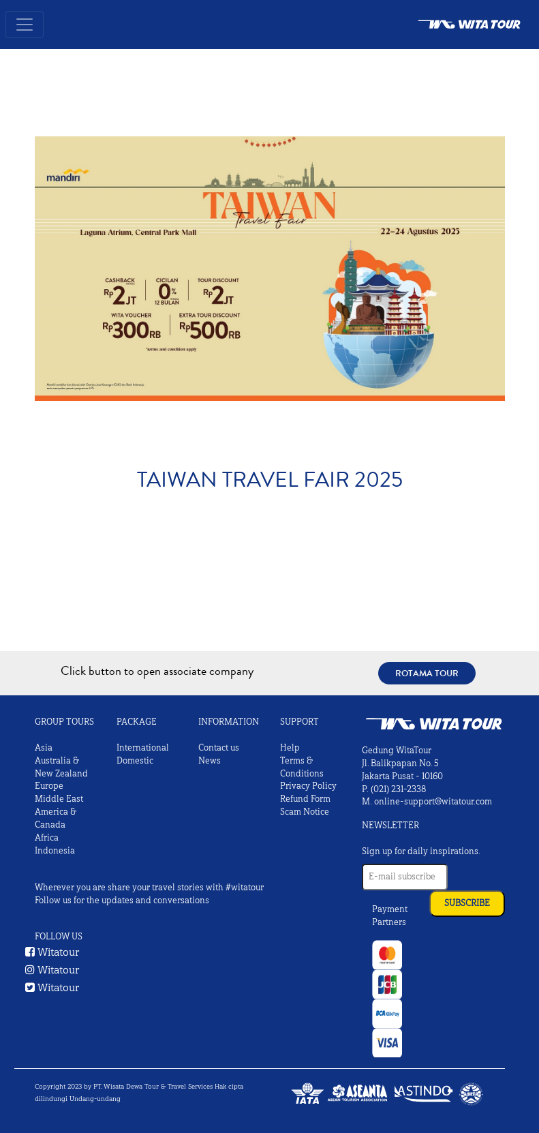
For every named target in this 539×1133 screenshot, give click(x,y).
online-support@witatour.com (433, 801)
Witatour (52, 952)
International (143, 747)
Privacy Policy (308, 786)
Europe (49, 786)
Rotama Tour (427, 673)
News (209, 760)
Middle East (59, 799)
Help (290, 747)
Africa (47, 837)
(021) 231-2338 (398, 789)
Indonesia (55, 850)
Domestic (135, 760)
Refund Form (305, 799)
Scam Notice (304, 811)
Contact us (218, 747)
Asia (43, 747)
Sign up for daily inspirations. (421, 851)
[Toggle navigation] (24, 24)
